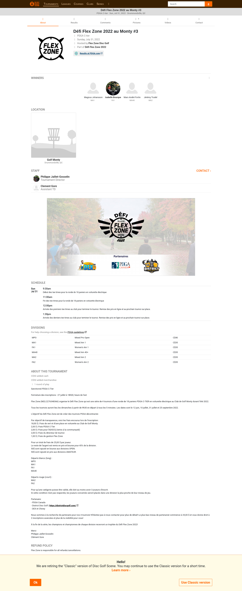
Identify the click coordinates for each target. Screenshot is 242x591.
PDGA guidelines (76, 332)
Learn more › (121, 570)
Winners (121, 78)
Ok (35, 582)
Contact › (203, 170)
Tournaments (51, 3)
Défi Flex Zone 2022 (95, 47)
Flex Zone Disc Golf (98, 43)
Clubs (90, 3)
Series (100, 3)
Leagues (66, 3)
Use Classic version (195, 582)
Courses (78, 3)
